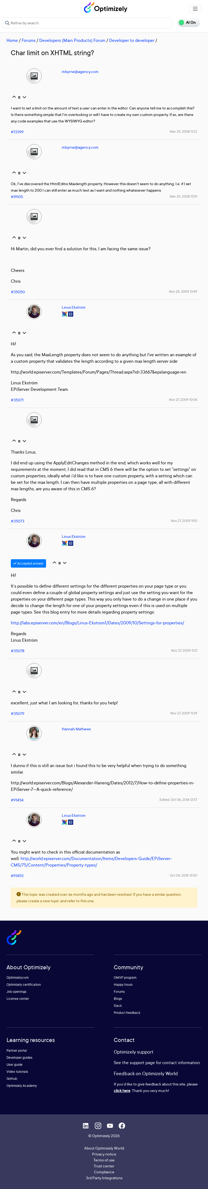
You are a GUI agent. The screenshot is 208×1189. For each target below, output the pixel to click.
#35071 (17, 399)
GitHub (11, 1078)
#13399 (17, 131)
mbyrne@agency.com (80, 71)
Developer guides (19, 1057)
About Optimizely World (104, 1148)
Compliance (104, 1171)
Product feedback (127, 1012)
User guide (14, 1064)
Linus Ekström (74, 307)
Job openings (16, 991)
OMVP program (125, 977)
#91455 (17, 875)
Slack (118, 1005)
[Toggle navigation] (195, 9)
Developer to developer (131, 40)
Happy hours (123, 984)
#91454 (17, 799)
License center (17, 998)
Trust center (104, 1165)
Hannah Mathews (76, 728)
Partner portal (16, 1050)
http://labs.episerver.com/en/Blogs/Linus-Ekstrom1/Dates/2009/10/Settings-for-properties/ (97, 623)
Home (12, 40)
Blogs (118, 998)
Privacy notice (104, 1154)
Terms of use (104, 1160)
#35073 (17, 521)
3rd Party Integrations (104, 1177)
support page (142, 1062)
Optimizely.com (17, 977)
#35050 (18, 291)
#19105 (17, 196)
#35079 (17, 713)
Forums (28, 40)
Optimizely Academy (21, 1085)
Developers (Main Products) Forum (72, 40)
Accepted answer (28, 563)
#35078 (17, 650)
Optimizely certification (23, 984)
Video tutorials (17, 1071)
